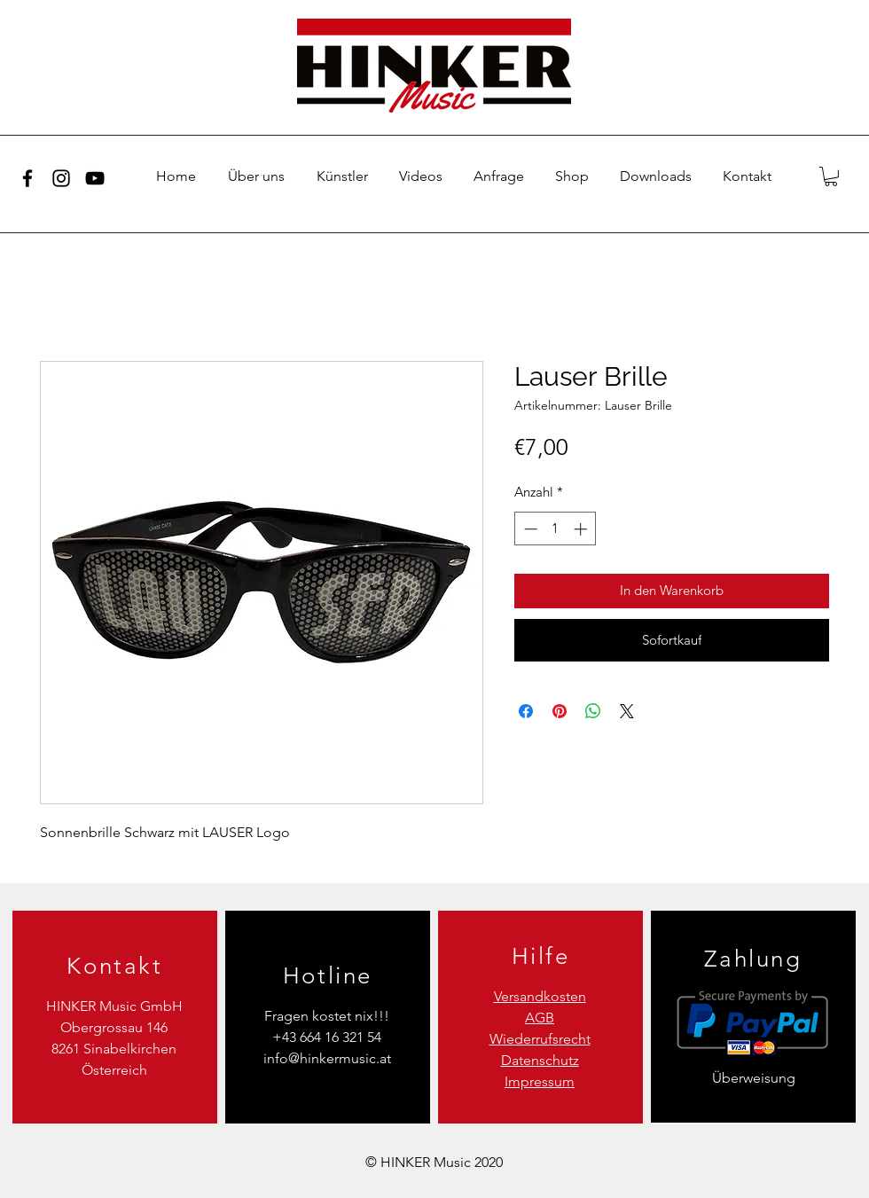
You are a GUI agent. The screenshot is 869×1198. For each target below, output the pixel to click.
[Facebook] (27, 178)
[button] (830, 176)
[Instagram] (61, 178)
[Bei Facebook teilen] (525, 711)
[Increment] (582, 529)
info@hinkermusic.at (327, 1058)
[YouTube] (94, 178)
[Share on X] (627, 711)
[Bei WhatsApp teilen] (593, 711)
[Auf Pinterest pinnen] (559, 711)
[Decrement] (529, 529)
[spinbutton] (555, 529)
